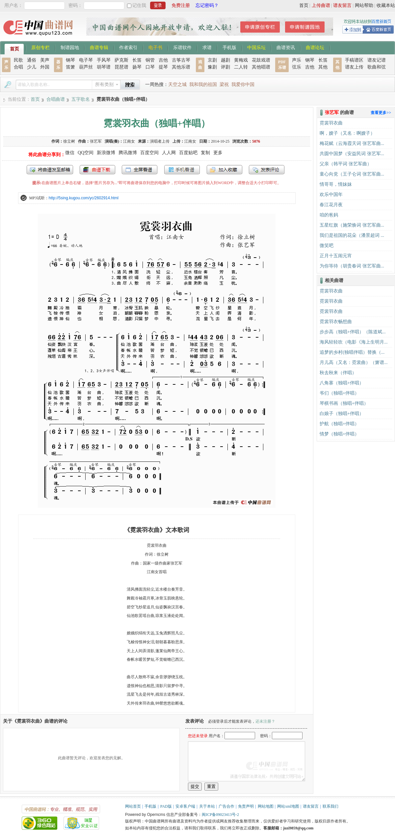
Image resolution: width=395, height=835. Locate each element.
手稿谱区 (354, 60)
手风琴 (104, 60)
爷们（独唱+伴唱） (339, 393)
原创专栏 (40, 47)
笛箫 (70, 67)
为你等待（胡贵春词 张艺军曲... (352, 266)
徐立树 (69, 141)
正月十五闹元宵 (336, 255)
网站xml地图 (288, 806)
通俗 (31, 60)
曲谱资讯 (285, 47)
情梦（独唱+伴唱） (339, 433)
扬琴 (137, 67)
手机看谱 (182, 169)
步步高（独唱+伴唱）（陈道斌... (352, 331)
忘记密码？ (207, 5)
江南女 (129, 141)
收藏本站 (386, 5)
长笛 (137, 60)
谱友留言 (342, 5)
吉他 (163, 60)
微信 (69, 152)
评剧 (225, 67)
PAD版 (166, 806)
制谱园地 (70, 47)
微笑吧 (326, 245)
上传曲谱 (321, 5)
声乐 (296, 60)
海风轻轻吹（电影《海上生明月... (354, 342)
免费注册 (180, 5)
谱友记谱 (376, 60)
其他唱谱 (261, 67)
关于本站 (207, 806)
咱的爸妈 (329, 214)
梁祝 (224, 84)
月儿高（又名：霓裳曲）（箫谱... (354, 362)
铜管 (150, 60)
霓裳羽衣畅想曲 (336, 321)
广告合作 (226, 806)
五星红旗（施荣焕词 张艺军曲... (352, 225)
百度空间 (149, 152)
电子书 (155, 47)
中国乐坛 (256, 47)
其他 (323, 67)
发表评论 (266, 169)
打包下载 (97, 169)
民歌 (18, 60)
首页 (303, 5)
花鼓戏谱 (261, 60)
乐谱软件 (182, 47)
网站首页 (133, 806)
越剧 (225, 60)
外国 (44, 67)
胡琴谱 (104, 67)
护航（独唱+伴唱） (339, 423)
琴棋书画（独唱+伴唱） (344, 403)
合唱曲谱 (55, 99)
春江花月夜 (331, 204)
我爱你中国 (242, 84)
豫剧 (212, 67)
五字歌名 (80, 99)
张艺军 (96, 141)
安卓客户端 (185, 806)
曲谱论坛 (315, 47)
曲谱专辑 (99, 47)
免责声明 (246, 806)
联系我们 (330, 806)
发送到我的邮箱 (50, 169)
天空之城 (177, 84)
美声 (44, 60)
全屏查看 (139, 169)
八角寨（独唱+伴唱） (342, 382)
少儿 (31, 67)
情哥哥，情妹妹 (336, 184)
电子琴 (86, 60)
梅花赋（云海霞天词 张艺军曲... (352, 143)
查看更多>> (381, 112)
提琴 (163, 67)
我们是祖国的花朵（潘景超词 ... (352, 235)
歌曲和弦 (376, 67)
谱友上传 (354, 67)
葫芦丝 (86, 67)
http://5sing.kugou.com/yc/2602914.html (83, 198)
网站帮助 (364, 5)
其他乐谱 (181, 67)
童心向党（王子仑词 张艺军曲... (352, 174)
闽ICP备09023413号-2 (220, 814)
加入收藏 (224, 169)
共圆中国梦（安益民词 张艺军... (352, 153)
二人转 (241, 67)
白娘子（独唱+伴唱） (342, 413)
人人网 (169, 152)
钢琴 (70, 60)
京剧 (212, 60)
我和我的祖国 (203, 84)
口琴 (150, 67)
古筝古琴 (181, 60)
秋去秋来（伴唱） (338, 372)
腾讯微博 (127, 152)
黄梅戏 (241, 60)
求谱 (207, 47)
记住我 (139, 5)
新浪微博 (106, 152)
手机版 (229, 47)
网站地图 (266, 806)
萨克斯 (121, 60)
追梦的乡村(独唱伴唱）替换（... (352, 352)
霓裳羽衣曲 (331, 123)
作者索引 (128, 47)
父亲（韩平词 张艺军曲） (346, 163)
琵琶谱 (121, 67)
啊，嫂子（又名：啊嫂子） (347, 133)
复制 (205, 152)
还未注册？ (265, 721)
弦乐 (296, 67)
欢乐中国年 (331, 194)
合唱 (18, 67)
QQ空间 (85, 152)
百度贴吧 (188, 152)
